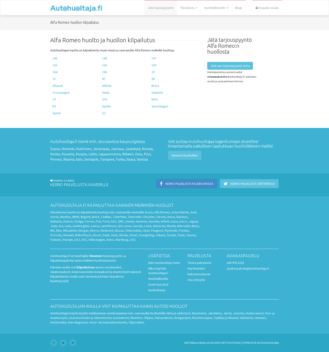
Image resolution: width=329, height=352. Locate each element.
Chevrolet (134, 217)
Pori (147, 154)
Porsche (56, 235)
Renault (68, 235)
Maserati (159, 226)
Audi (193, 212)
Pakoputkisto (164, 318)
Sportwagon (159, 106)
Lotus (148, 226)
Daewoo (182, 217)
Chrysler (148, 217)
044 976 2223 (235, 263)
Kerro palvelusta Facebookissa (186, 184)
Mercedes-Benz (188, 226)
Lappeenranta (109, 154)
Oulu (138, 154)
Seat (114, 235)
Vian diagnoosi (78, 322)
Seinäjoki (91, 159)
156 (104, 65)
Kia (61, 226)
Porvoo (56, 159)
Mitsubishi (70, 230)
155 (55, 65)
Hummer (141, 221)
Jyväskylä (132, 148)
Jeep (53, 226)
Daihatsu (56, 221)
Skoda (123, 235)
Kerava (147, 148)
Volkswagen (96, 240)
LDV (120, 226)
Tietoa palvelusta (199, 263)
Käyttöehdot (196, 268)
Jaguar (193, 221)
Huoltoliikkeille (158, 279)
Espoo (55, 148)
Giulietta (157, 92)
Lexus (128, 226)
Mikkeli (127, 154)
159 (153, 65)
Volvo (110, 240)
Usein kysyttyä (158, 284)
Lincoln (138, 226)
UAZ (77, 240)
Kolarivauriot (255, 313)
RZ (54, 106)
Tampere (107, 159)
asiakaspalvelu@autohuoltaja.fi (248, 268)
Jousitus (239, 313)
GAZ (113, 221)
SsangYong (146, 235)
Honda (130, 221)
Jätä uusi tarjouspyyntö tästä (230, 66)
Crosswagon (61, 92)
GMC (121, 221)
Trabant (55, 240)
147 (153, 58)
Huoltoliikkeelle (216, 8)
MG (52, 230)
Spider (106, 106)
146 (104, 58)
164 (55, 72)
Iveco (183, 221)
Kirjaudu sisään (267, 8)
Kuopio (81, 154)
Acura (149, 212)
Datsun (68, 221)
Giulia (105, 92)
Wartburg (122, 240)
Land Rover (108, 226)
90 (153, 79)
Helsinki (68, 148)
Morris (94, 230)
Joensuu (117, 148)
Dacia (171, 217)
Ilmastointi (199, 313)
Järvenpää (101, 148)
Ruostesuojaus (202, 318)
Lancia (95, 226)
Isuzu (174, 221)
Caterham (119, 217)
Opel (146, 230)
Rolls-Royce (83, 235)
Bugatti (85, 217)
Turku (120, 159)
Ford (106, 221)
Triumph (67, 240)
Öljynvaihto (136, 322)
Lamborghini (81, 226)
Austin (54, 217)
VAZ (84, 240)
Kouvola (67, 154)
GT (54, 99)
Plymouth (170, 230)
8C (104, 79)
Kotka (55, 154)
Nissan (119, 230)
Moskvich (107, 230)
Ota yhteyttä (196, 280)
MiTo (154, 99)
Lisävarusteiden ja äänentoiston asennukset (99, 318)
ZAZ (132, 240)
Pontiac (184, 230)
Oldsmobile (133, 230)
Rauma (68, 159)
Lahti (93, 154)
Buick (95, 217)
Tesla (181, 235)
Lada (68, 226)
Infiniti (165, 221)
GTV (104, 99)
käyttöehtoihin (230, 342)
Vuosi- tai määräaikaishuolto (108, 322)
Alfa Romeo (162, 212)
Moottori (136, 318)
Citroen (161, 217)
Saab (106, 235)
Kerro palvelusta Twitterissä (249, 184)
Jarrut (227, 313)
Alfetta (106, 86)
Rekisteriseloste (199, 274)
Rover (97, 235)
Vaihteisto (246, 318)
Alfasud (58, 86)
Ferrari (89, 221)
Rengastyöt (183, 318)
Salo (79, 159)
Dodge (79, 221)
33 (153, 72)
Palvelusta (188, 8)
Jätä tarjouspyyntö (161, 8)
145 (55, 58)
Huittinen (83, 148)
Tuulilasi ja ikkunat (226, 318)
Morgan (83, 230)
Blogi (238, 8)
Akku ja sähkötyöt (178, 313)
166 (104, 72)
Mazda (171, 226)
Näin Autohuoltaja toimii (164, 263)
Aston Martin (180, 212)
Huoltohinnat (156, 290)
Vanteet (260, 318)
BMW (75, 217)
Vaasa (130, 159)
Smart (133, 235)
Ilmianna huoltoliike (185, 155)
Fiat (98, 221)
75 (54, 79)
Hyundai (154, 221)
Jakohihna (215, 313)
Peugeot (157, 230)
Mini (58, 230)
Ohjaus (148, 318)
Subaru (160, 235)
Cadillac (106, 217)
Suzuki (171, 235)
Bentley (65, 217)
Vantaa (142, 159)
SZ (104, 113)
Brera (155, 86)
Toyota (191, 235)
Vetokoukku (58, 322)
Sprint (57, 113)
